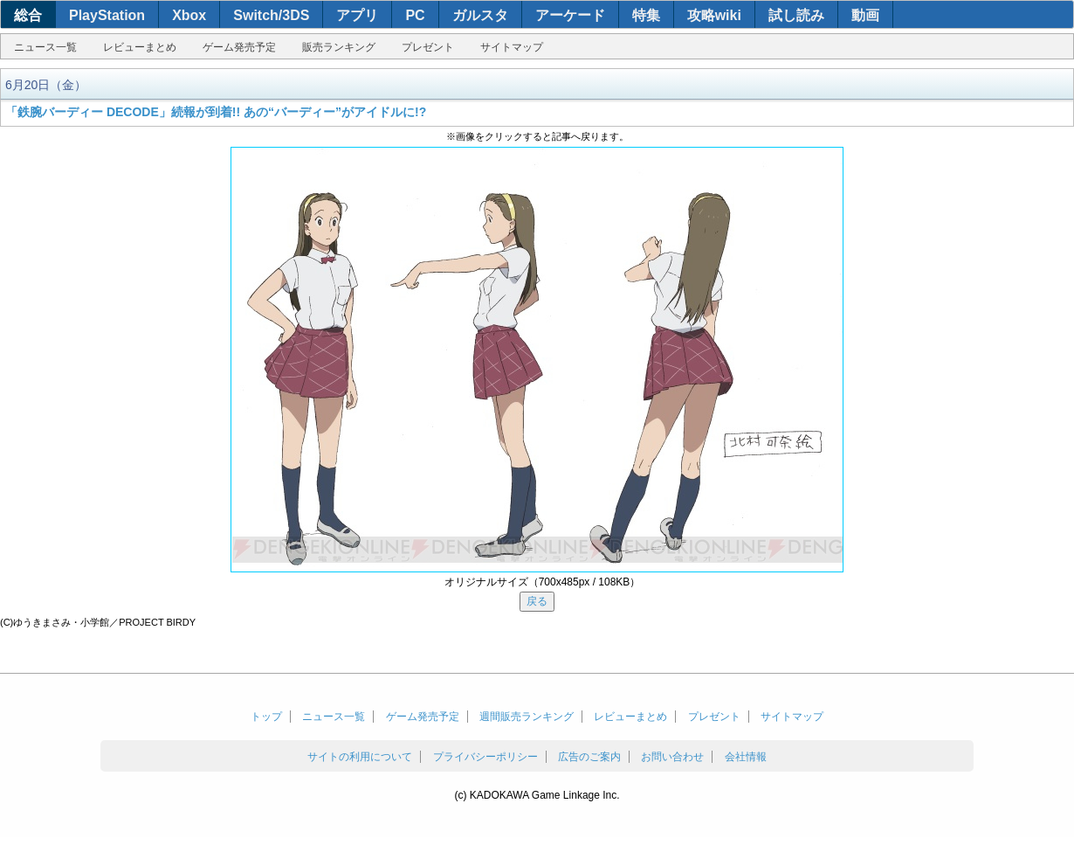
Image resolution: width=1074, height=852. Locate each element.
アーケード (570, 15)
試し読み (796, 15)
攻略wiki (714, 15)
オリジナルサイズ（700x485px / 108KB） (542, 582)
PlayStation (107, 15)
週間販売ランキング (526, 716)
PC (414, 15)
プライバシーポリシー (485, 757)
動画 (865, 15)
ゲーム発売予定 (239, 47)
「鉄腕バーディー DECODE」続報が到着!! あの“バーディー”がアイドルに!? (215, 112)
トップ (266, 716)
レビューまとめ (139, 47)
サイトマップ (511, 47)
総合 (28, 15)
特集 (646, 15)
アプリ (357, 15)
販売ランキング (338, 47)
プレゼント (428, 47)
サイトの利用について (359, 757)
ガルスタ (480, 15)
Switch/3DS (271, 15)
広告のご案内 (589, 757)
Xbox (189, 15)
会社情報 (746, 757)
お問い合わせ (672, 757)
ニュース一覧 (45, 47)
